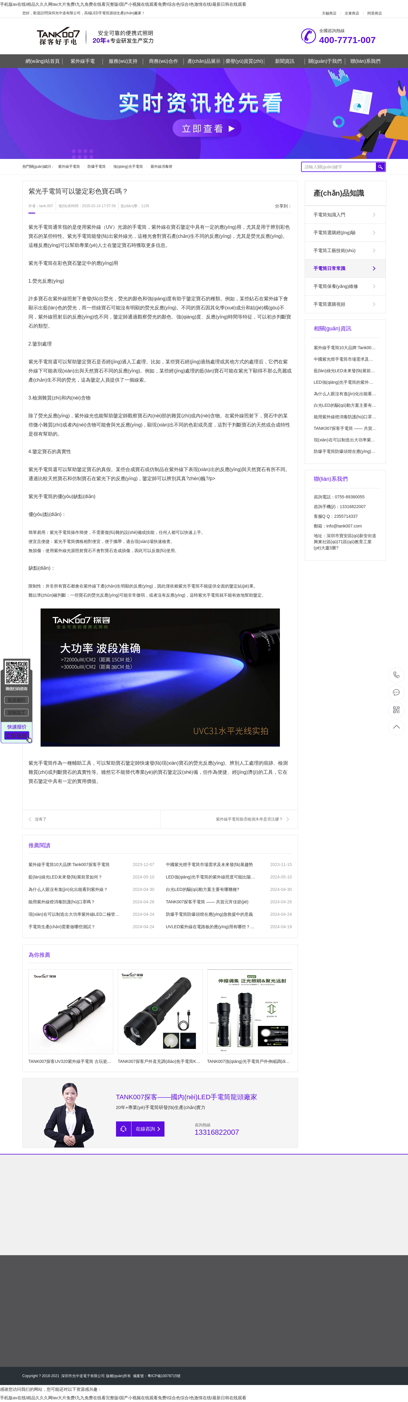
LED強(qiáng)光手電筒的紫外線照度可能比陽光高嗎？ (211, 877)
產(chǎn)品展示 (205, 62)
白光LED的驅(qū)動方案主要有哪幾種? (202, 889)
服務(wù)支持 (126, 62)
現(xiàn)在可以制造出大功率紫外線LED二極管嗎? (74, 914)
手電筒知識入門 (329, 214)
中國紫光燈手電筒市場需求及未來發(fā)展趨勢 (209, 864)
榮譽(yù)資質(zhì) (245, 62)
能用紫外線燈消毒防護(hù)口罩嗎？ (61, 901)
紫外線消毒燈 (161, 166)
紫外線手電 (87, 62)
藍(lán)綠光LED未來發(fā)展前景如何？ (65, 877)
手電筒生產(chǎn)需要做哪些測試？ (62, 926)
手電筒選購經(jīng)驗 (334, 232)
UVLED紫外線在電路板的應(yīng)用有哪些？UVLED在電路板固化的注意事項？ (211, 926)
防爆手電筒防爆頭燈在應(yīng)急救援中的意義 (209, 914)
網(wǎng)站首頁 (44, 62)
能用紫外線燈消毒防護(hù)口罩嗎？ (347, 416)
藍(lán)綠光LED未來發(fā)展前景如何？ (351, 370)
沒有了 (41, 819)
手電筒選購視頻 (329, 304)
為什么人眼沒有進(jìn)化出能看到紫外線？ (68, 889)
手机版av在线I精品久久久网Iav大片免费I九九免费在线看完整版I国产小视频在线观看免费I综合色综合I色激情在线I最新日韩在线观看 (123, 4)
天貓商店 (329, 13)
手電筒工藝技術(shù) (334, 250)
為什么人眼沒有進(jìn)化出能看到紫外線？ (353, 393)
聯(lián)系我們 (365, 61)
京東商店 (352, 13)
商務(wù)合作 (166, 62)
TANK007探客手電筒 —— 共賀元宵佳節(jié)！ (357, 428)
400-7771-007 (397, 675)
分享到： (283, 206)
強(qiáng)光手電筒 (128, 166)
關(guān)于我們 (326, 62)
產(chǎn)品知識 (338, 193)
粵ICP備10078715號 (164, 1376)
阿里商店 (374, 13)
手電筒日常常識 (329, 268)
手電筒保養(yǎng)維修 (335, 286)
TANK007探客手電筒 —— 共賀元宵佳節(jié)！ (207, 901)
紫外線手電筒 (69, 166)
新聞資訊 (290, 62)
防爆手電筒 (97, 166)
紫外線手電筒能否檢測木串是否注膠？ (249, 819)
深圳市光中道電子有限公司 (83, 1376)
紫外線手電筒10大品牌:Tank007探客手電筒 (69, 864)
